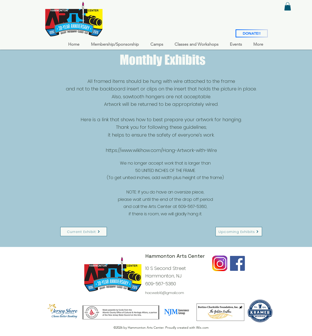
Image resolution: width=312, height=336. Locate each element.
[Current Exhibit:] (83, 231)
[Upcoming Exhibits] (239, 231)
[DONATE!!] (252, 33)
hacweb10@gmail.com (164, 292)
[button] (287, 6)
